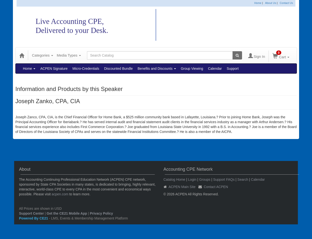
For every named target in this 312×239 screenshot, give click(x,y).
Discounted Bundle (118, 68)
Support (233, 68)
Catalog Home (174, 179)
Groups (204, 179)
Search (242, 179)
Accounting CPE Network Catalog (222, 25)
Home (257, 2)
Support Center (31, 213)
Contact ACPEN (216, 187)
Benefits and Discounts (157, 68)
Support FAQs (223, 179)
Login (192, 179)
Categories (42, 55)
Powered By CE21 (34, 218)
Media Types (69, 55)
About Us (270, 2)
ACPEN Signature (54, 68)
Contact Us (286, 2)
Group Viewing (192, 68)
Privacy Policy (101, 213)
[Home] (22, 55)
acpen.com (60, 194)
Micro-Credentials (85, 68)
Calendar (215, 68)
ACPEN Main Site (182, 187)
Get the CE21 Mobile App (67, 213)
